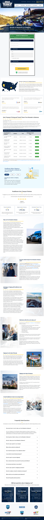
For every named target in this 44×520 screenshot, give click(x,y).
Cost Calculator (34, 5)
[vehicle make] (22, 54)
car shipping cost (32, 322)
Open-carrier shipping (30, 266)
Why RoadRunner (28, 5)
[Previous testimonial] (4, 197)
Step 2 (13, 174)
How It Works (23, 5)
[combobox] (22, 43)
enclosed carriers (34, 268)
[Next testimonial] (40, 197)
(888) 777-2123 (39, 2)
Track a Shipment (23, 1)
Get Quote (37, 140)
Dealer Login (29, 1)
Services (17, 5)
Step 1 (7, 174)
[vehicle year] (22, 52)
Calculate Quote (22, 68)
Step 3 (18, 174)
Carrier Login (33, 1)
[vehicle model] (22, 56)
